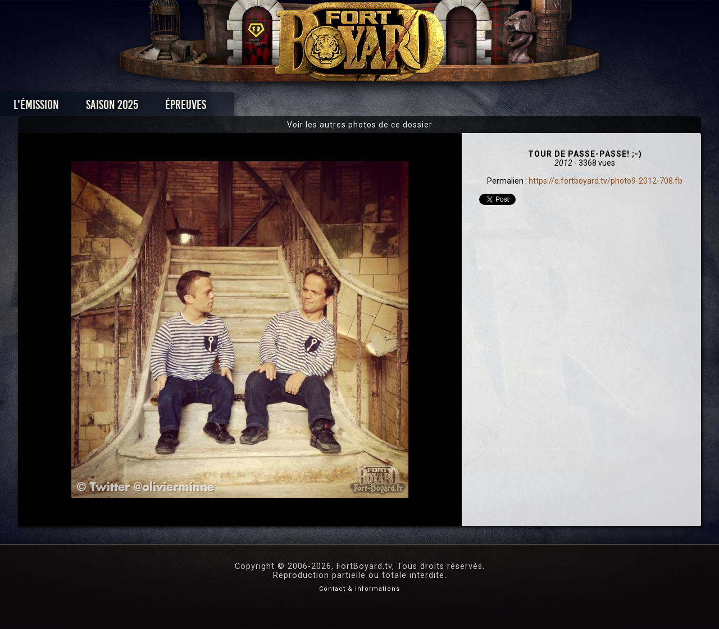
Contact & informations (359, 588)
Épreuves (257, 107)
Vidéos (377, 107)
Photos (320, 107)
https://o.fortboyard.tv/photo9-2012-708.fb (605, 180)
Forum (498, 107)
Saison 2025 (184, 107)
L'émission (108, 107)
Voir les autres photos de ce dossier (360, 124)
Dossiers (437, 107)
